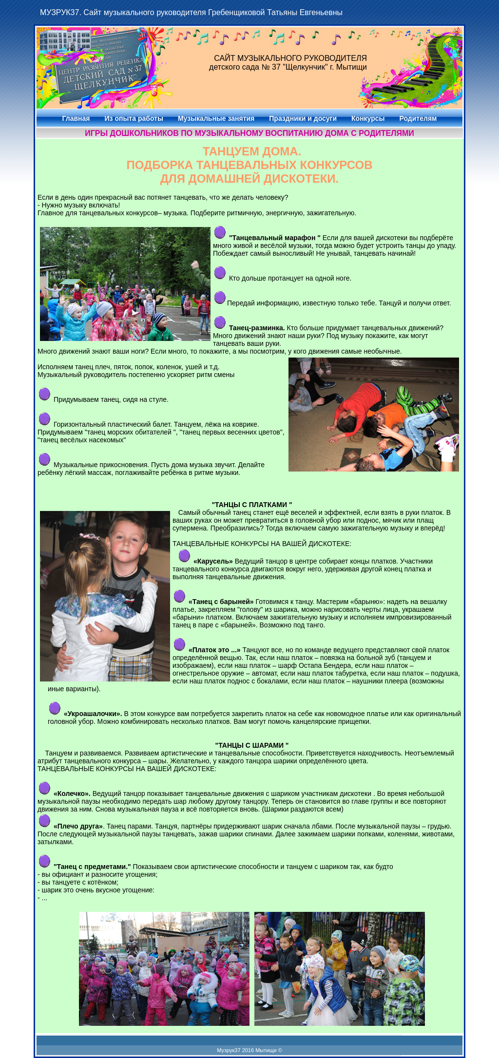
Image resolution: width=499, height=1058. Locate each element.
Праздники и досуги (303, 118)
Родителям (418, 118)
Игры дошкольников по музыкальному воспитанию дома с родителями (249, 133)
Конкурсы (367, 118)
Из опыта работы (133, 118)
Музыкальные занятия (216, 118)
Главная (76, 118)
